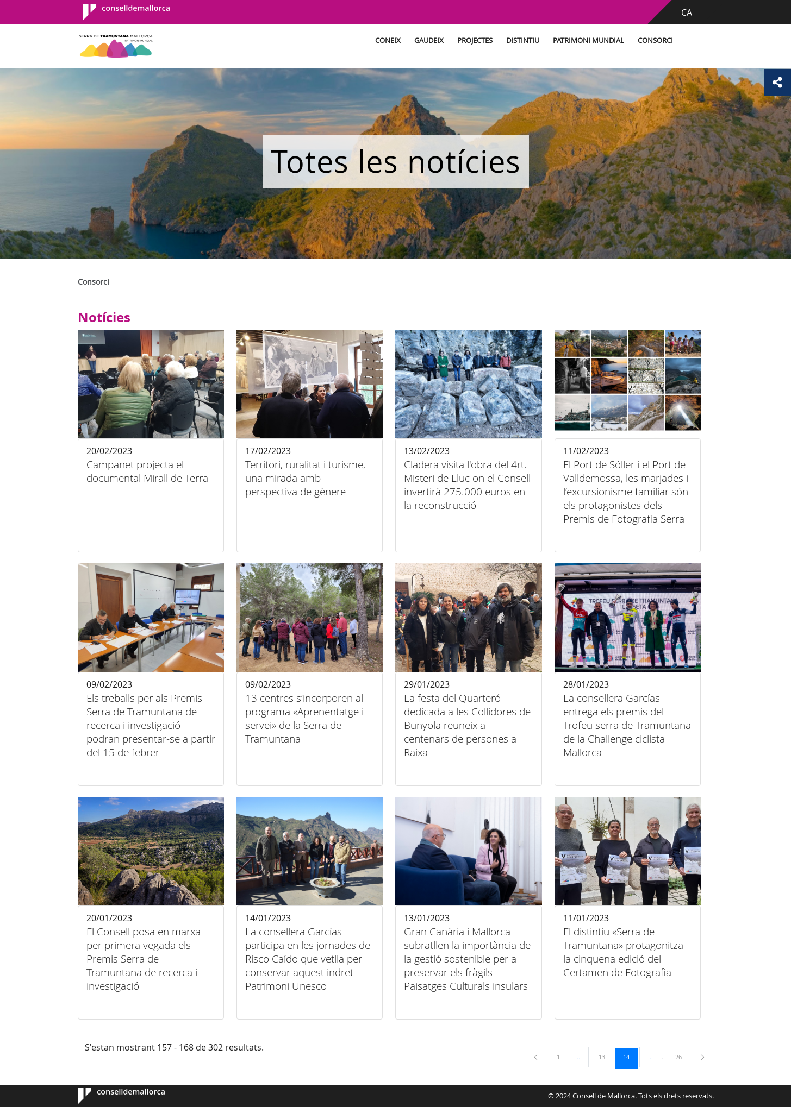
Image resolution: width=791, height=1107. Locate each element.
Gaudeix (429, 40)
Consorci (655, 40)
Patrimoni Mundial (588, 40)
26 (682, 1056)
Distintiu (522, 40)
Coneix (388, 40)
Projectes (475, 40)
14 (630, 1056)
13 (605, 1056)
